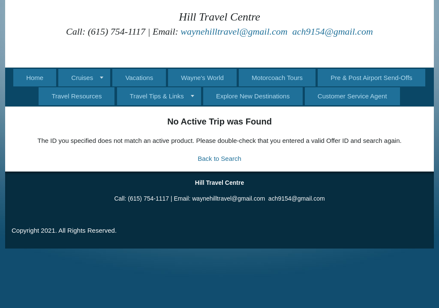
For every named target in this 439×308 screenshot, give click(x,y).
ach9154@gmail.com (332, 31)
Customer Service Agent (352, 96)
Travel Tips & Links (157, 96)
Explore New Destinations (253, 96)
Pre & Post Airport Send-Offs (371, 77)
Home (34, 77)
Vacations (139, 77)
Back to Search (219, 158)
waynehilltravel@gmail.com (233, 31)
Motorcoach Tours (277, 77)
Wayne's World (202, 77)
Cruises (82, 77)
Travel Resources (76, 96)
